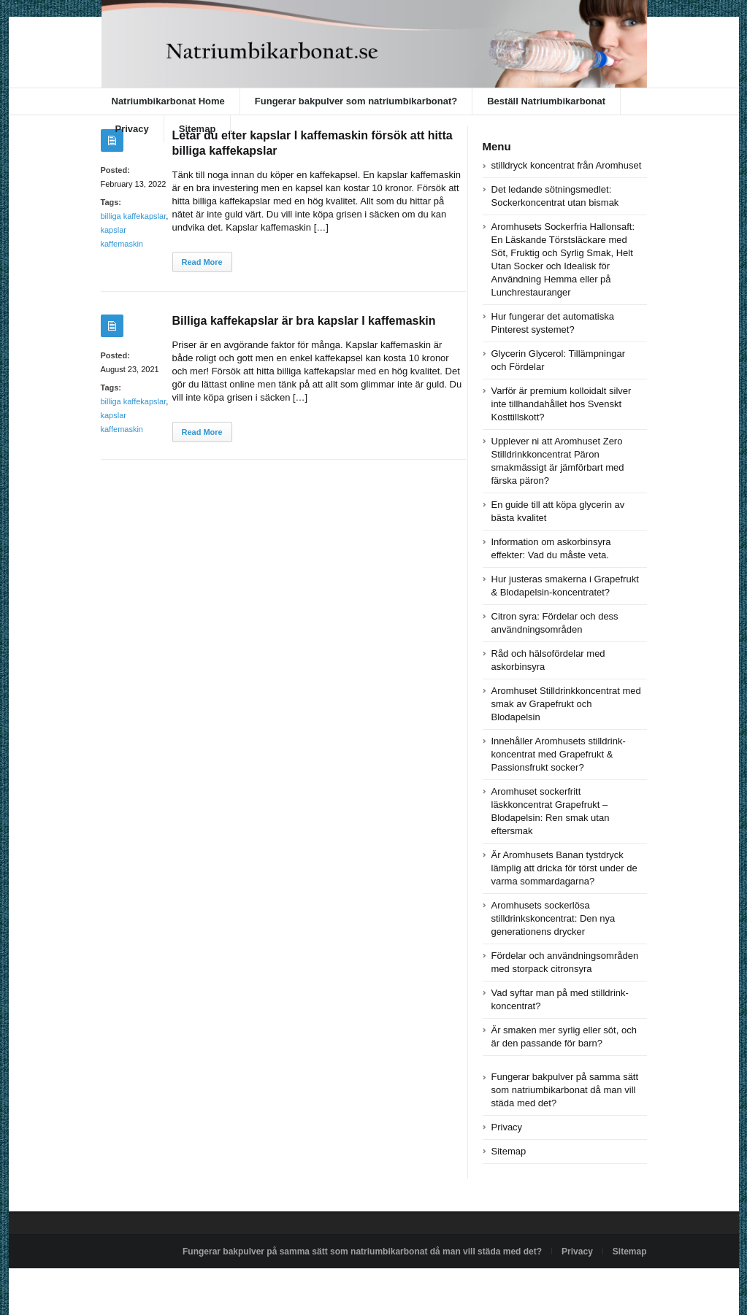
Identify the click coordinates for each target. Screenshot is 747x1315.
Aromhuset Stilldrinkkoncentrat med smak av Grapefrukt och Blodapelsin (566, 703)
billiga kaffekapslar (133, 216)
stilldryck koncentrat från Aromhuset (566, 165)
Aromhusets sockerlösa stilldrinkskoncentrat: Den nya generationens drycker (553, 918)
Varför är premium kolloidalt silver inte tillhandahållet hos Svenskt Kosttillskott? (561, 404)
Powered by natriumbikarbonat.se (166, 1285)
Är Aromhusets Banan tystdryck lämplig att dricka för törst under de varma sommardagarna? (564, 868)
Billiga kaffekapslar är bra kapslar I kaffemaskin (304, 321)
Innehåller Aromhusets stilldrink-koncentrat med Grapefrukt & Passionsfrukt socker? (558, 754)
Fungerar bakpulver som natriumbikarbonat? (356, 101)
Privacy (132, 128)
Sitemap (197, 128)
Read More (202, 262)
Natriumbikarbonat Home (168, 101)
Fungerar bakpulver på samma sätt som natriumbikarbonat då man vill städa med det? (565, 1089)
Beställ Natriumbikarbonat (546, 101)
